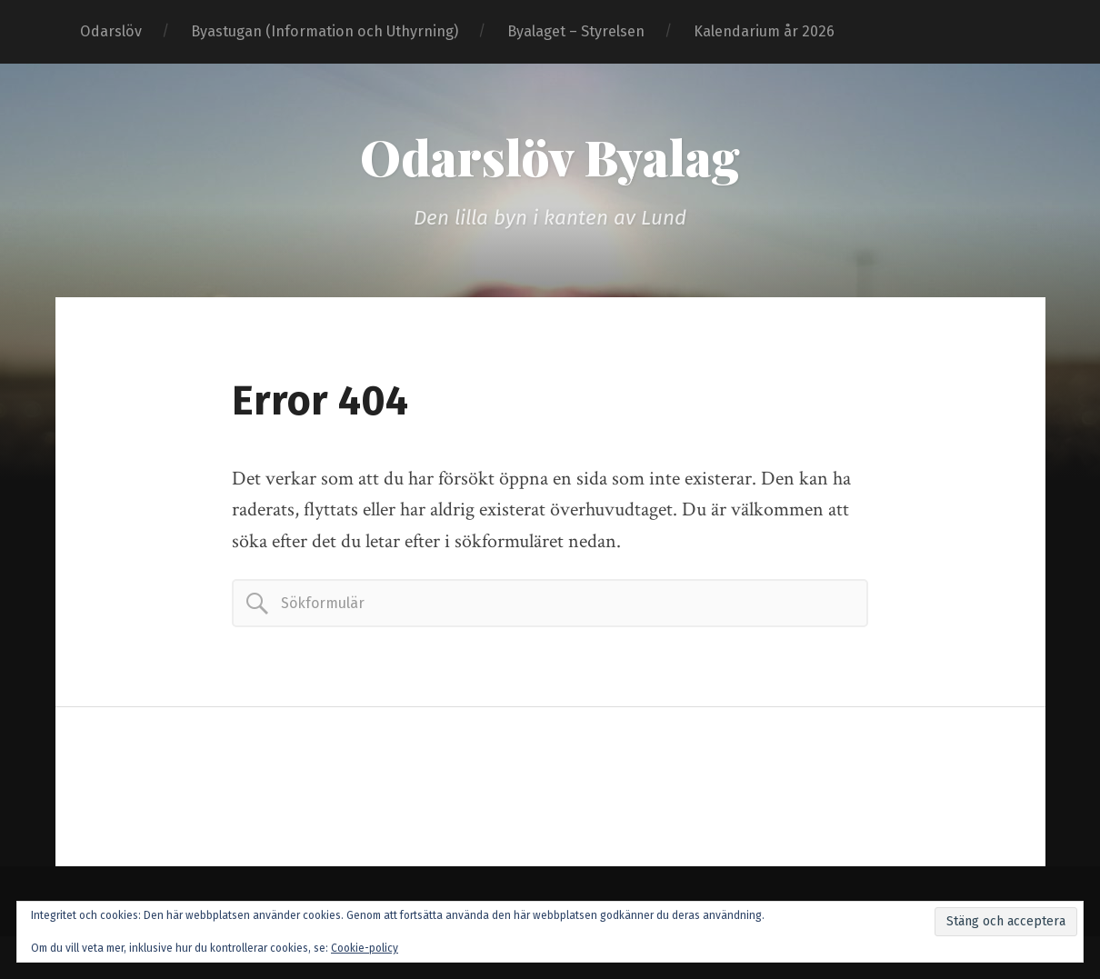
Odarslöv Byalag (550, 156)
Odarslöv (111, 31)
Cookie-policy (364, 948)
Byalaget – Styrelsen (576, 31)
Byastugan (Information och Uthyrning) (324, 31)
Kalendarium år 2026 (764, 31)
